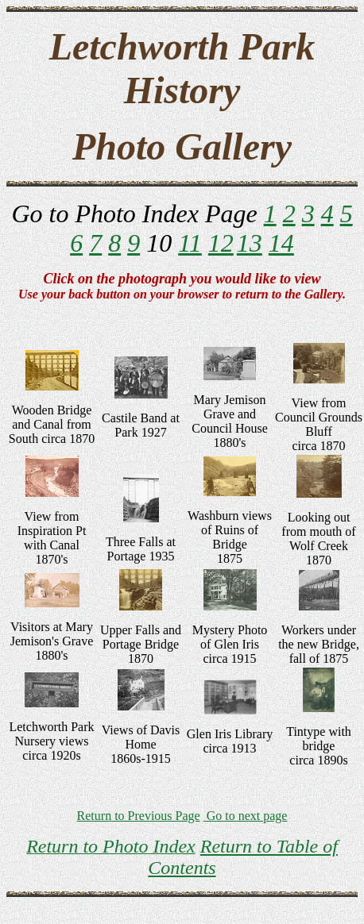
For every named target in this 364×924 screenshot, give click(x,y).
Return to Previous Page (138, 815)
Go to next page (245, 815)
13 (249, 243)
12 (221, 243)
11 (190, 243)
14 (281, 243)
